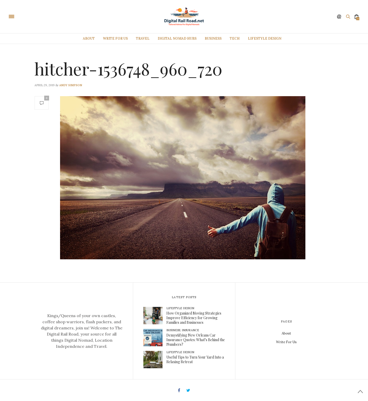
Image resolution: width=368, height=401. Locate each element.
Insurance (190, 330)
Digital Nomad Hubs (177, 38)
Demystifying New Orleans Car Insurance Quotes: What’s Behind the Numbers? (195, 340)
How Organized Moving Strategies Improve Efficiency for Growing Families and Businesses (193, 318)
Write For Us (115, 38)
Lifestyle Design (264, 38)
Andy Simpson (70, 85)
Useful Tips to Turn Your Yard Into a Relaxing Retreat (195, 359)
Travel (143, 38)
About (89, 38)
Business (213, 38)
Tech (235, 38)
